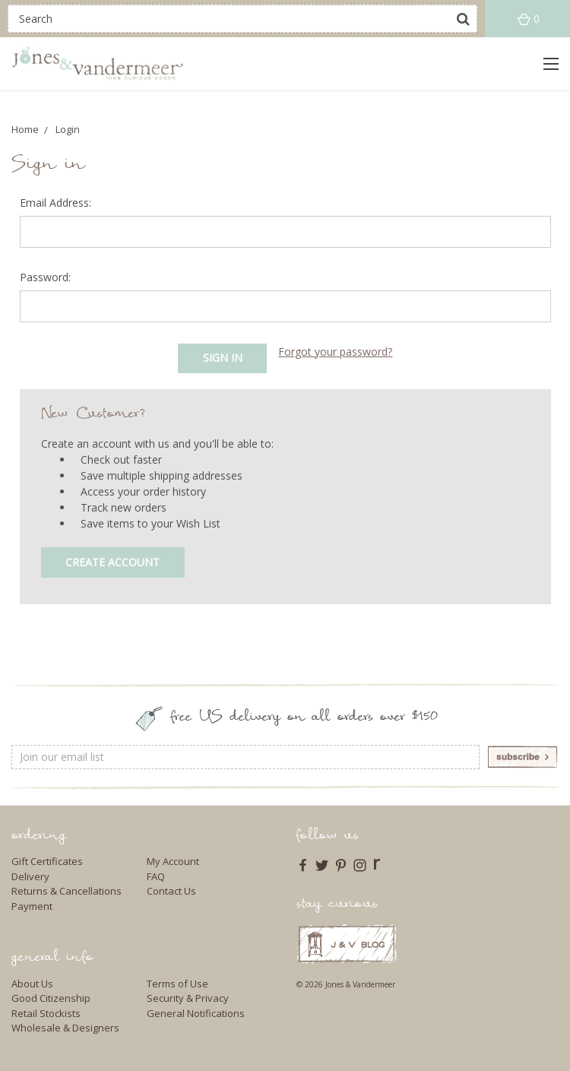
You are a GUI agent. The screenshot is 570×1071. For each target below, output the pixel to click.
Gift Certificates (47, 861)
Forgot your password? (335, 351)
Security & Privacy (188, 998)
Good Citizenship (50, 998)
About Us (32, 983)
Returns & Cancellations (66, 891)
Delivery (30, 876)
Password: (45, 277)
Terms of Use (177, 983)
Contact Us (171, 891)
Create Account (112, 562)
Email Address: (55, 202)
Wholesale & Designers (65, 1028)
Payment (31, 906)
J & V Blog (346, 944)
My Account (173, 861)
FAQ (156, 876)
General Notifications (196, 1013)
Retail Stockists (46, 1013)
